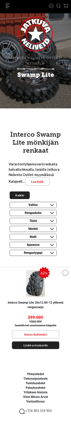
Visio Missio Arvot (35, 397)
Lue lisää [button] (37, 181)
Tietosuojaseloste (35, 378)
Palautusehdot (35, 388)
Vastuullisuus (35, 401)
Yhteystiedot (35, 374)
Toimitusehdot (35, 383)
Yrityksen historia (36, 392)
